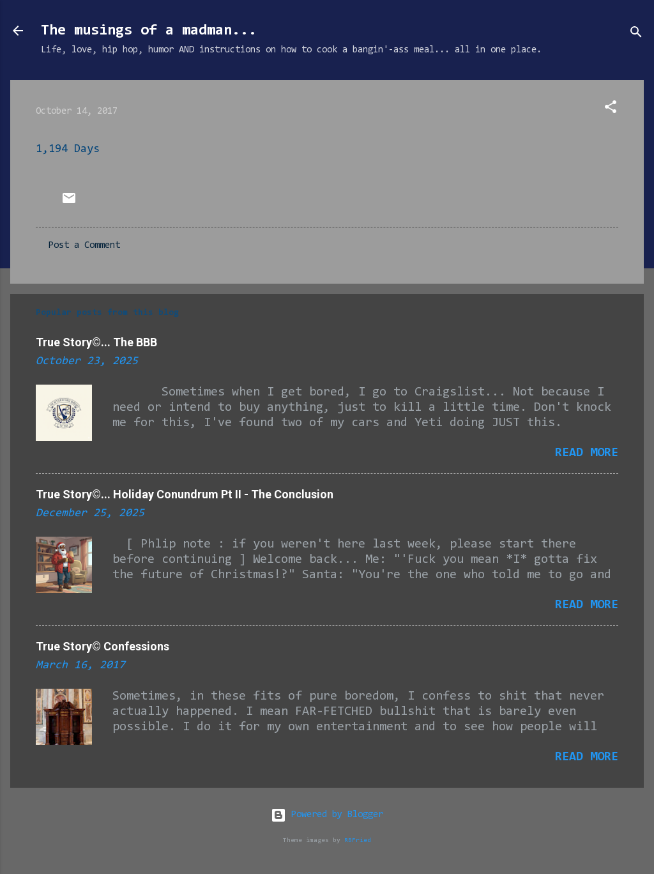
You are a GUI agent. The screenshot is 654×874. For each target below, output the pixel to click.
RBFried (357, 840)
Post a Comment (84, 245)
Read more (586, 453)
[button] (610, 109)
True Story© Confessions (102, 646)
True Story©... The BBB (96, 342)
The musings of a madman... (149, 30)
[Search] (636, 34)
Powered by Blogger (327, 815)
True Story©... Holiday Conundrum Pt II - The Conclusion (184, 494)
